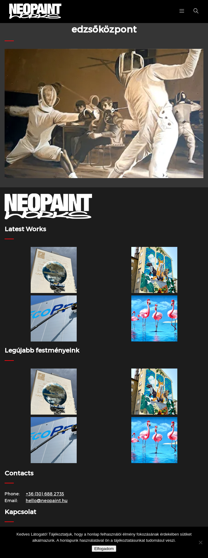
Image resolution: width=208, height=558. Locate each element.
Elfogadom (104, 548)
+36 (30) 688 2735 (45, 493)
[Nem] (200, 542)
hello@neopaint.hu (46, 500)
